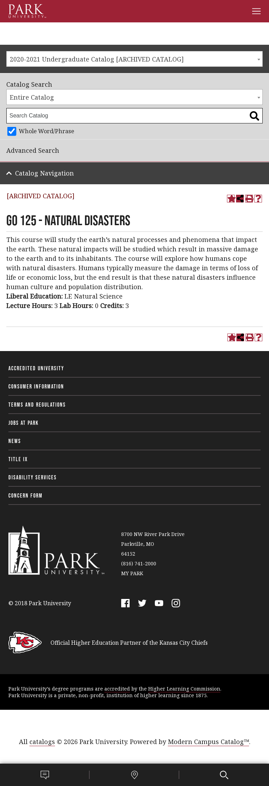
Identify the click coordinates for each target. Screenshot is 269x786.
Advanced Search (32, 150)
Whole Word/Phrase (46, 131)
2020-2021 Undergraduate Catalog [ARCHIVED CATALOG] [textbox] (97, 59)
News (14, 441)
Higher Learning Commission (184, 688)
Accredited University (36, 368)
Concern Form (25, 495)
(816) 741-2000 (138, 563)
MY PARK (132, 573)
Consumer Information (36, 386)
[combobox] (134, 59)
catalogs (42, 741)
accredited (117, 688)
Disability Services (32, 477)
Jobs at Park (23, 423)
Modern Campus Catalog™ (208, 741)
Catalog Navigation (44, 173)
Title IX (18, 459)
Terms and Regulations (37, 404)
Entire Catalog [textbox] (32, 97)
